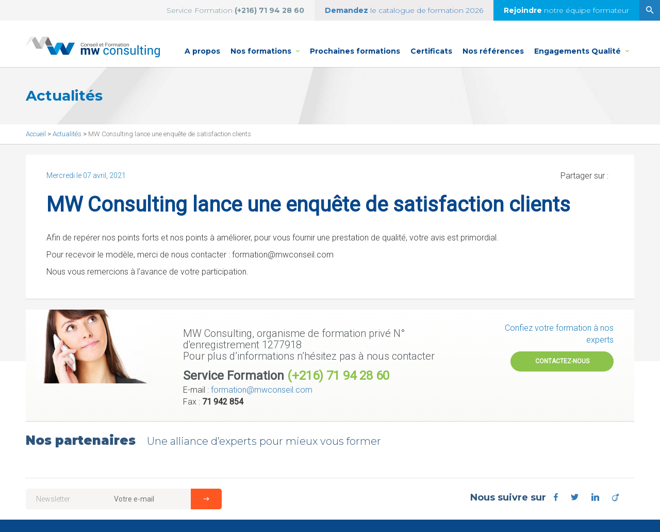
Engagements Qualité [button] (581, 45)
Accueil (36, 134)
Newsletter (53, 499)
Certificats (431, 51)
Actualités (68, 134)
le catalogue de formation (404, 10)
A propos (202, 51)
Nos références (493, 51)
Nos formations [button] (267, 45)
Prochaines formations (355, 51)
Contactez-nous (562, 361)
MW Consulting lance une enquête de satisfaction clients (169, 134)
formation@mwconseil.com (261, 390)
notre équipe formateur (566, 10)
